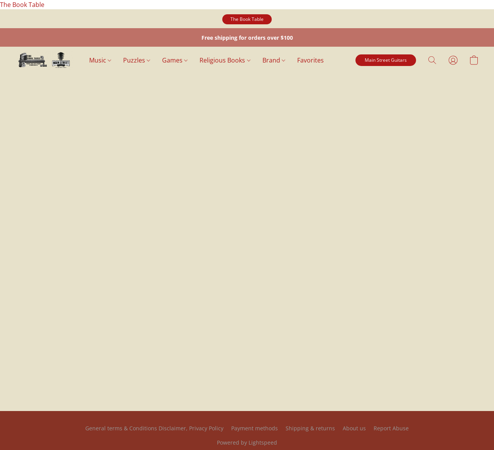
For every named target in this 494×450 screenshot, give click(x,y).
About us (354, 428)
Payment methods (254, 428)
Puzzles (136, 60)
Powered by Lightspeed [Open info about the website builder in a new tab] (247, 442)
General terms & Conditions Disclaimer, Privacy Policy (154, 428)
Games (175, 60)
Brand (273, 60)
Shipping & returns (310, 428)
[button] (247, 19)
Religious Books (225, 60)
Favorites (310, 60)
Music (100, 60)
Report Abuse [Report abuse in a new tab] (391, 428)
